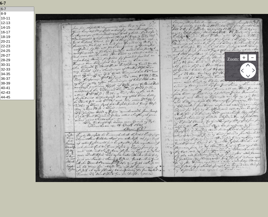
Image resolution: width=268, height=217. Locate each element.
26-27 (17, 55)
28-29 (17, 60)
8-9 (17, 13)
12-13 (17, 23)
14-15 (17, 27)
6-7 (17, 9)
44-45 (17, 97)
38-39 (17, 83)
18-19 (17, 37)
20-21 (17, 41)
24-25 (17, 51)
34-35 (17, 74)
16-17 (17, 32)
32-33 (17, 69)
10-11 (17, 18)
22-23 (17, 46)
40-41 (17, 88)
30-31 (17, 65)
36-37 (17, 79)
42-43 (17, 92)
